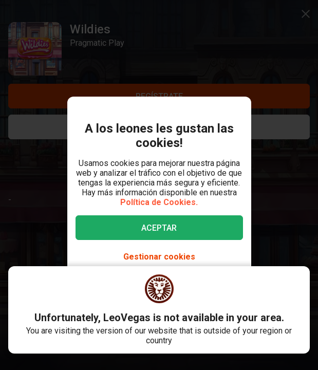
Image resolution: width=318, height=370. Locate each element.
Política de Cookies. (159, 202)
